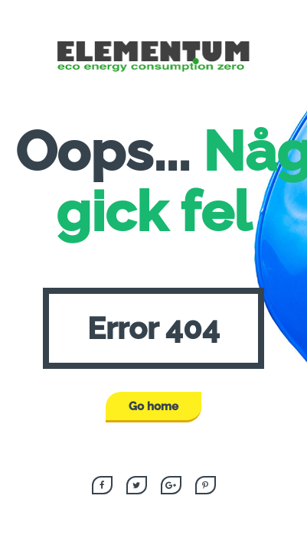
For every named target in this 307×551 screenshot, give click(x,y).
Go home (153, 406)
